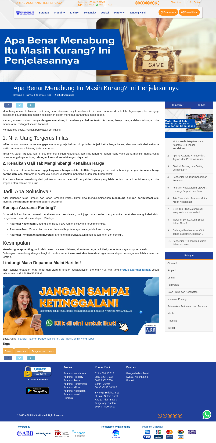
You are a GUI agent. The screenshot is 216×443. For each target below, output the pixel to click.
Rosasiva (17, 95)
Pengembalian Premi (137, 373)
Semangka (90, 12)
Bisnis (8, 351)
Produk (68, 367)
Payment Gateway (152, 426)
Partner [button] (119, 12)
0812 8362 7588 (104, 380)
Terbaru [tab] (202, 105)
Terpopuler (177, 105)
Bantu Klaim (189, 12)
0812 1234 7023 (105, 5)
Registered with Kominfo (115, 426)
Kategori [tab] (188, 255)
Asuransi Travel (72, 380)
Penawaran (168, 12)
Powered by (23, 426)
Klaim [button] (74, 12)
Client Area (176, 2)
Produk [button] (59, 12)
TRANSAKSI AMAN (37, 379)
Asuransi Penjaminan (75, 383)
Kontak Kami (102, 367)
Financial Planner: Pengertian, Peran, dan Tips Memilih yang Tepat (55, 338)
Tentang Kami (138, 12)
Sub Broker (194, 2)
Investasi (21, 351)
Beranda (44, 12)
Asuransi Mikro (72, 387)
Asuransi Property (73, 376)
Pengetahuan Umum (42, 351)
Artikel (105, 12)
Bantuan (131, 367)
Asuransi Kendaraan (75, 373)
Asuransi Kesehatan (74, 390)
